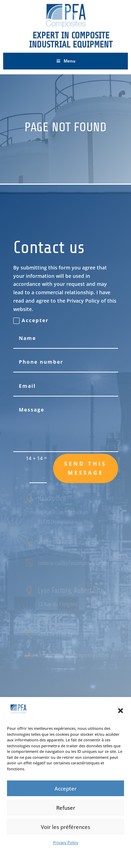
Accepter (65, 788)
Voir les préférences (65, 826)
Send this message (85, 468)
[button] (120, 710)
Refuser (65, 807)
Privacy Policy (65, 842)
